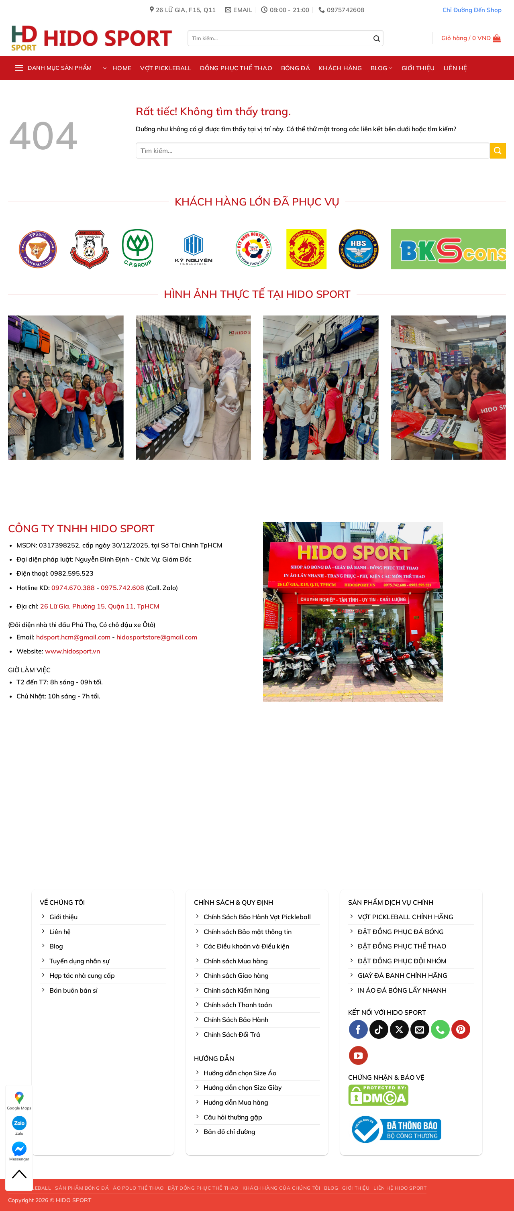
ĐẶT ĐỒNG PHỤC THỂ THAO (203, 1188)
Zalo (19, 1126)
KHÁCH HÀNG (340, 68)
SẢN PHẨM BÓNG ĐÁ (82, 1188)
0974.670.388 (73, 588)
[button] (471, 38)
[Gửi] (376, 39)
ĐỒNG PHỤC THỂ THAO (236, 68)
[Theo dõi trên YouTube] (358, 1055)
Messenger (19, 1152)
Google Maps (19, 1101)
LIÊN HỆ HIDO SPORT (399, 1188)
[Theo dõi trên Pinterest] (460, 1029)
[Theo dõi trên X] (399, 1029)
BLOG (382, 68)
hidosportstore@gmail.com (156, 637)
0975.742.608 (122, 588)
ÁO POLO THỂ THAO (138, 1188)
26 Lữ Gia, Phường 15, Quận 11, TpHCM (99, 606)
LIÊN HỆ (455, 68)
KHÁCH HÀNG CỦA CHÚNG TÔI (281, 1188)
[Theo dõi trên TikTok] (378, 1029)
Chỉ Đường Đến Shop (472, 10)
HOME (121, 68)
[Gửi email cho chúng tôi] (419, 1029)
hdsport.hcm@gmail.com (73, 637)
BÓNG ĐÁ (295, 68)
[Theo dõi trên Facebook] (358, 1029)
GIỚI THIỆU (418, 68)
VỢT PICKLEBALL (165, 68)
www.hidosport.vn (72, 651)
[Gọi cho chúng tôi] (440, 1029)
